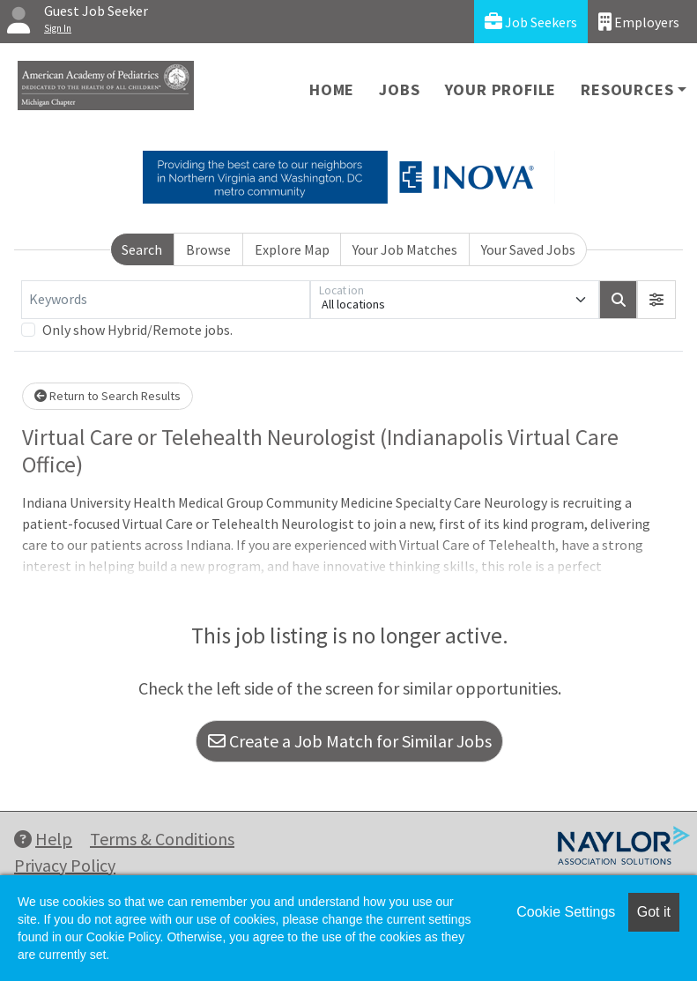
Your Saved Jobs (528, 249)
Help (43, 839)
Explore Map (292, 249)
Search (142, 249)
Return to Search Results (107, 396)
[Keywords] (165, 299)
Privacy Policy (64, 865)
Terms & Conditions (162, 839)
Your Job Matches (404, 249)
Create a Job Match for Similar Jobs (350, 741)
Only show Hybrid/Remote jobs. (137, 329)
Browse (208, 249)
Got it (654, 911)
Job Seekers (531, 22)
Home (331, 89)
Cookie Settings (565, 911)
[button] (656, 299)
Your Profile (501, 89)
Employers (638, 22)
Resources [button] (627, 89)
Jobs (399, 89)
